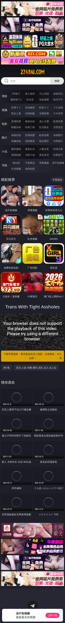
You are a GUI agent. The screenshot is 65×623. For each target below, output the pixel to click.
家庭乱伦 (30, 149)
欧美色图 (44, 135)
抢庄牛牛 (58, 99)
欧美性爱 (58, 121)
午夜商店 (30, 162)
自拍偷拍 (30, 107)
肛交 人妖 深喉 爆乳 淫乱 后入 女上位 (36, 367)
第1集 (6, 367)
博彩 (4, 96)
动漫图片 (58, 135)
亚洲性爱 (16, 121)
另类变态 (58, 127)
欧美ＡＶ (44, 107)
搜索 (57, 80)
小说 (4, 151)
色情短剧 (30, 168)
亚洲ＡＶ (16, 107)
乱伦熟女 (44, 127)
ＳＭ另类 (58, 113)
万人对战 (44, 93)
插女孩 (16, 162)
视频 (4, 110)
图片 (4, 138)
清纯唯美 (30, 141)
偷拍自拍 (30, 121)
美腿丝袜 (16, 141)
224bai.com (32, 72)
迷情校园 (16, 154)
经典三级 (30, 127)
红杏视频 (16, 168)
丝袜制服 (30, 113)
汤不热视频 (58, 162)
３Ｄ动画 (58, 107)
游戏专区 (58, 93)
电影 (4, 124)
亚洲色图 (30, 135)
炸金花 (30, 99)
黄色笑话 (44, 154)
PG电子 (16, 93)
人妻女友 (44, 149)
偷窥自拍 (16, 135)
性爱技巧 (58, 154)
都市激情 (16, 149)
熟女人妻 (16, 113)
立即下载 (52, 615)
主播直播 (44, 113)
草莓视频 (44, 162)
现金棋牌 (44, 99)
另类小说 (30, 154)
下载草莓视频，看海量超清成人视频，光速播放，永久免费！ (32, 356)
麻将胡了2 (16, 99)
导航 (4, 165)
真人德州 (30, 93)
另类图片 (58, 141)
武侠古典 (58, 149)
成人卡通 (44, 121)
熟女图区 (44, 141)
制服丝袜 (16, 127)
